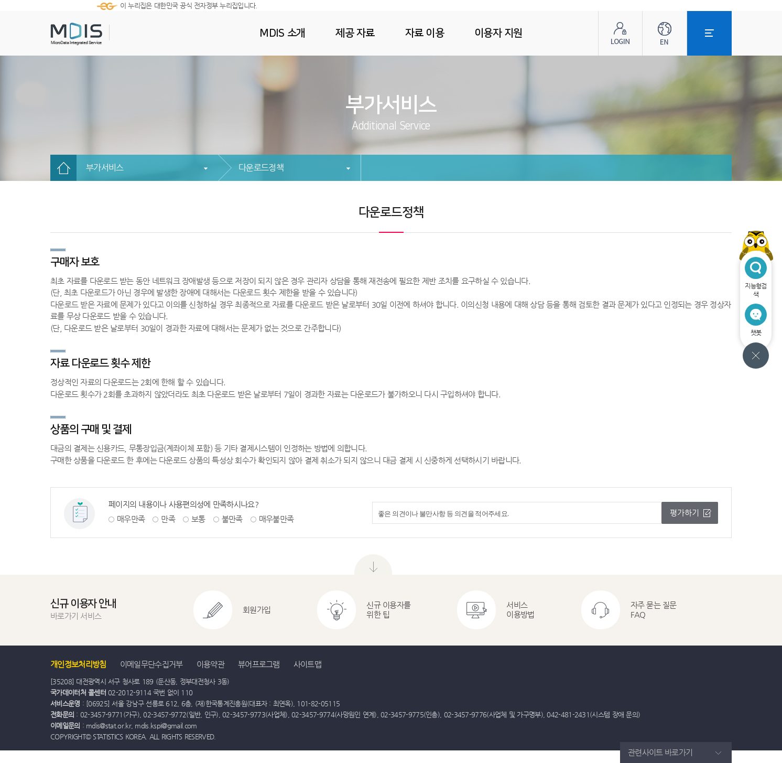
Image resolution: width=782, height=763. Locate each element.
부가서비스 (105, 168)
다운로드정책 (261, 168)
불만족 (232, 518)
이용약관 (210, 664)
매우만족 (131, 518)
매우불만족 (276, 518)
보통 (198, 518)
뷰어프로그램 (259, 664)
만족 (168, 518)
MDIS (102, 34)
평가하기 (684, 512)
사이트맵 (307, 664)
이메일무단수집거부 (151, 664)
